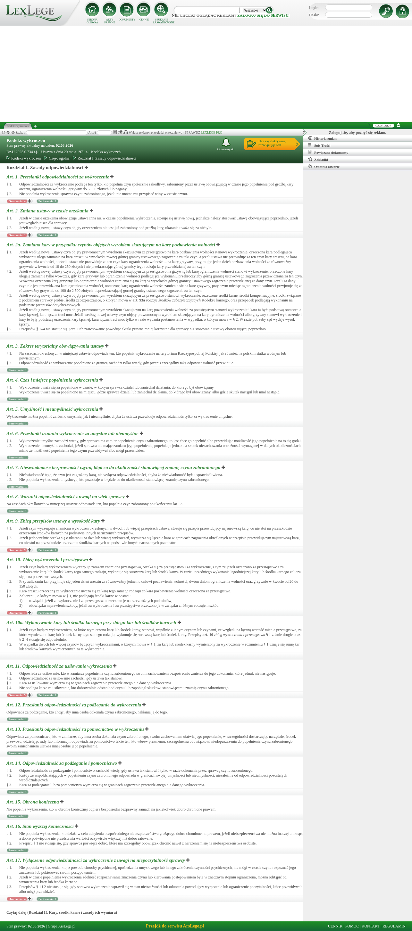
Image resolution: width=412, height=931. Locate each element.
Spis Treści (319, 145)
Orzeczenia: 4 (17, 201)
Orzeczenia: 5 (17, 695)
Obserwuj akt (226, 144)
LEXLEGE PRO (211, 132)
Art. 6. (73, 433)
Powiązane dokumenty (328, 152)
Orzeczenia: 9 (17, 550)
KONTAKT (371, 926)
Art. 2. (48, 210)
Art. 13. (75, 729)
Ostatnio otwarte (324, 166)
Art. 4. (52, 380)
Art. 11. (59, 666)
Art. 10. (47, 559)
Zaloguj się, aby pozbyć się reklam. (357, 132)
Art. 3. (55, 346)
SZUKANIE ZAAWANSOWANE (161, 21)
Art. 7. (114, 467)
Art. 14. (62, 763)
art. (138, 300)
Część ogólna (56, 158)
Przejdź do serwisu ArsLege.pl (175, 926)
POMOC (352, 926)
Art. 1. (58, 176)
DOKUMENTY (127, 19)
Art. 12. (74, 704)
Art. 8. (66, 496)
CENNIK (144, 19)
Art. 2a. (111, 244)
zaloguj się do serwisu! (263, 15)
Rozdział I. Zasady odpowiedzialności (104, 158)
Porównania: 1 (47, 201)
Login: (314, 7)
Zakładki (318, 159)
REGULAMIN (394, 926)
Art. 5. (52, 409)
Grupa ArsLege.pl (61, 926)
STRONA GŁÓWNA (92, 21)
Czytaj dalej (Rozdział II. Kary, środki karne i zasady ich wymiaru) (61, 912)
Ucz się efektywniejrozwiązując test (272, 143)
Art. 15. (33, 801)
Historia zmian (322, 138)
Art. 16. (40, 826)
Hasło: (314, 15)
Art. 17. (96, 860)
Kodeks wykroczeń (25, 140)
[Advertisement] (206, 74)
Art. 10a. (92, 622)
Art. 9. (53, 520)
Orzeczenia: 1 (17, 235)
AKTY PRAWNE (109, 21)
